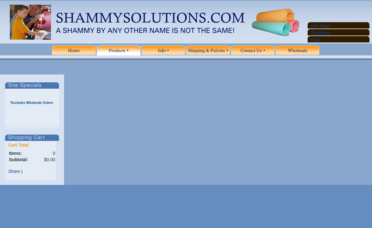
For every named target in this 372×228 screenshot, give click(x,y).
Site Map (320, 25)
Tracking (320, 32)
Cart (315, 39)
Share (14, 171)
